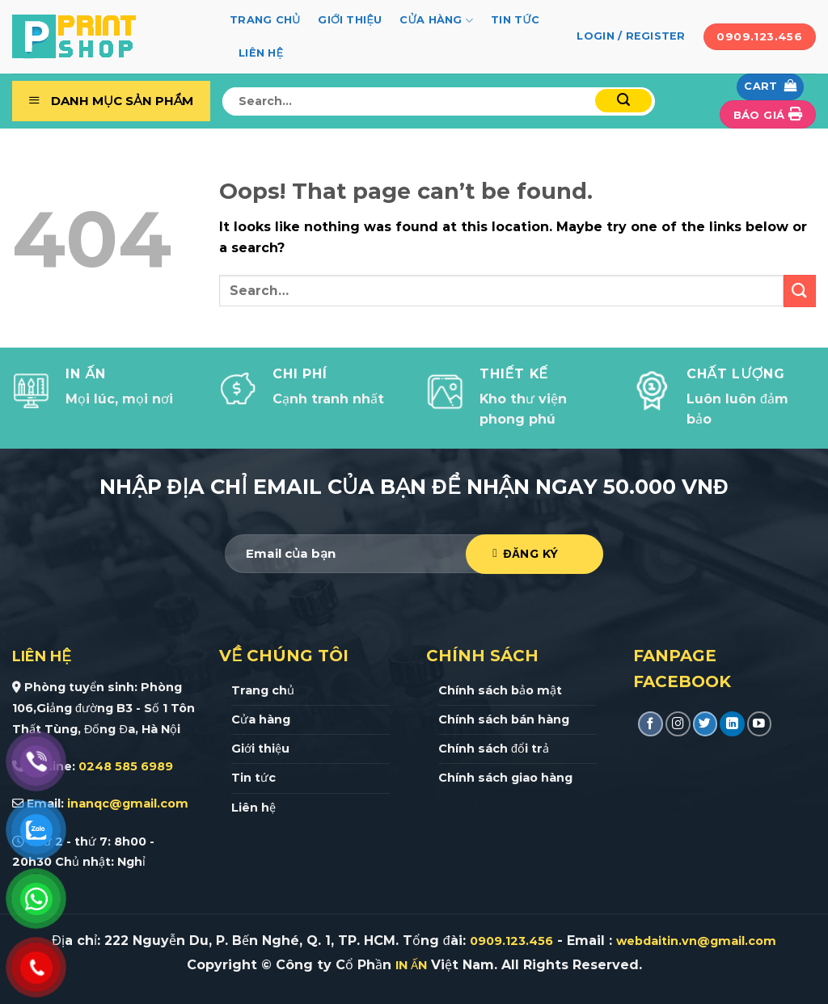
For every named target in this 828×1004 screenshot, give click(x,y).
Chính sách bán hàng (503, 719)
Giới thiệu (350, 20)
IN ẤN (411, 965)
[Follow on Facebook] (650, 723)
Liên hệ (261, 53)
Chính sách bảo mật (500, 690)
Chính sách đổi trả (493, 748)
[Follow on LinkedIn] (732, 723)
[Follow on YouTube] (759, 723)
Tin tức (515, 20)
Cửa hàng (436, 20)
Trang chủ (265, 20)
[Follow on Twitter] (705, 723)
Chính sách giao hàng (505, 777)
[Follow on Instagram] (678, 723)
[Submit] (623, 100)
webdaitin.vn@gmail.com (696, 941)
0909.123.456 (511, 941)
